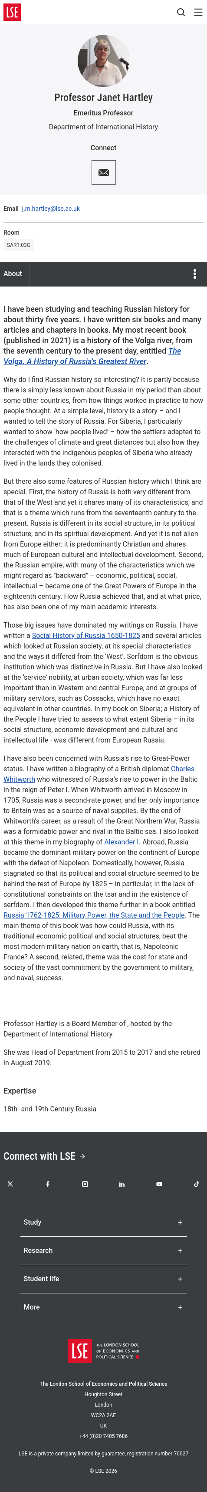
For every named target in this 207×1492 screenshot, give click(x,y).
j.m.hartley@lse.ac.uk (51, 209)
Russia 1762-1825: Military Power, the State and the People (93, 915)
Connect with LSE (44, 1156)
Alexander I (121, 842)
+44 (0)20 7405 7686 (103, 1436)
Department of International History (103, 127)
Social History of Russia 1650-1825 (86, 635)
